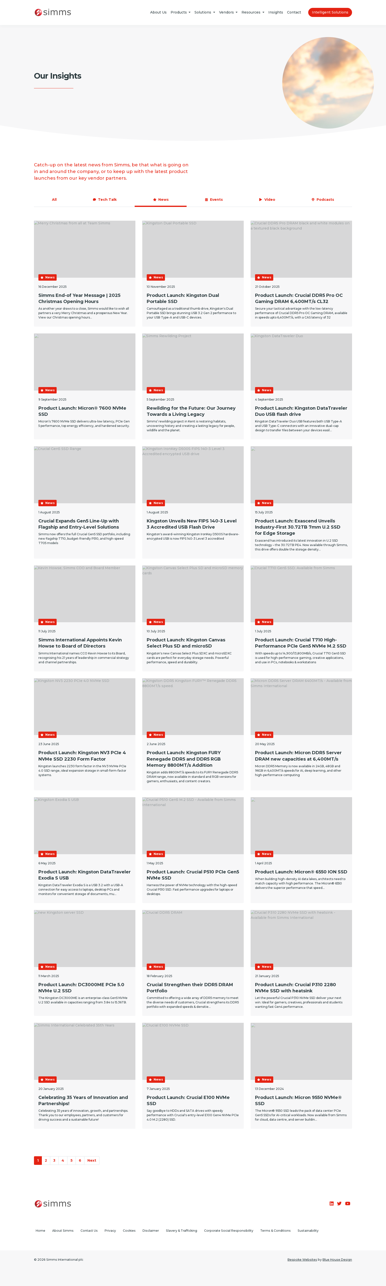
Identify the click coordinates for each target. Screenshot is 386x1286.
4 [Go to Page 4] (63, 1160)
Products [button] (179, 12)
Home (40, 1230)
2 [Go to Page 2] (46, 1160)
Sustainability (308, 1230)
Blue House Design (337, 1259)
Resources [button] (251, 12)
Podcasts (322, 199)
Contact (294, 12)
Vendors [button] (227, 12)
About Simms (63, 1230)
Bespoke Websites (302, 1259)
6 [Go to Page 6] (80, 1160)
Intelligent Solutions (330, 12)
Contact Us (89, 1230)
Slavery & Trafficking (181, 1230)
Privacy (110, 1230)
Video (267, 199)
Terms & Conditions (275, 1230)
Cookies (129, 1230)
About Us (158, 12)
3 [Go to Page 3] (54, 1160)
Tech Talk (105, 199)
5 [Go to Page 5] (71, 1160)
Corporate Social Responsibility (228, 1230)
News (161, 199)
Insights (275, 12)
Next (91, 1160)
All (54, 199)
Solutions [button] (203, 12)
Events (214, 199)
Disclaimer (151, 1230)
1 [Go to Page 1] (38, 1160)
